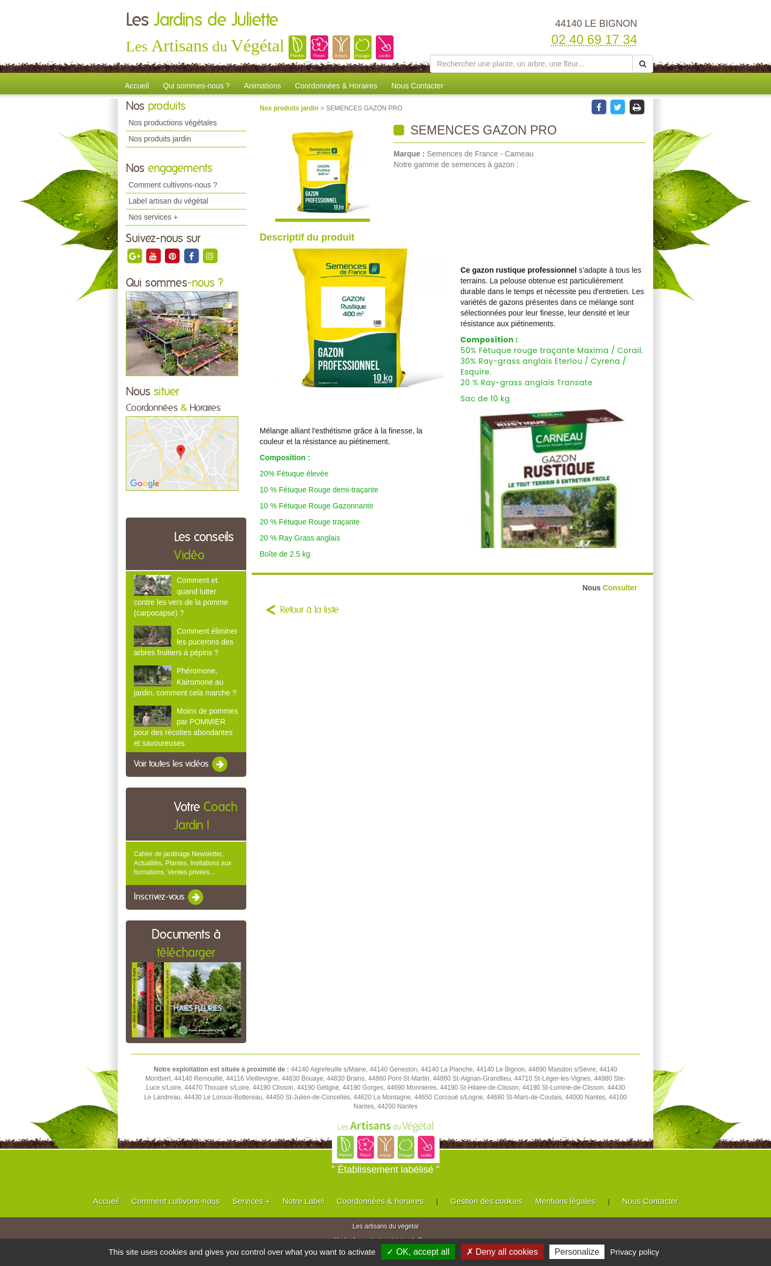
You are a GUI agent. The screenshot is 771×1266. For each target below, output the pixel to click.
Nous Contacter (417, 85)
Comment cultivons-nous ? (172, 185)
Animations (262, 85)
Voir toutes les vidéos (181, 764)
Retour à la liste (309, 610)
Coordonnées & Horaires (336, 85)
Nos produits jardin (159, 138)
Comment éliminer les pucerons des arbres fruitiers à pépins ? (186, 642)
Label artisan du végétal (168, 201)
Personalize (577, 1251)
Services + (251, 1200)
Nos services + (153, 217)
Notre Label (303, 1200)
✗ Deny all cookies (502, 1251)
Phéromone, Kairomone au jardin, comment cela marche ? (185, 681)
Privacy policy (635, 1251)
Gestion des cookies (486, 1200)
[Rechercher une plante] (531, 64)
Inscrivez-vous (169, 897)
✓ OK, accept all (418, 1251)
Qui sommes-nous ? (196, 85)
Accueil (137, 85)
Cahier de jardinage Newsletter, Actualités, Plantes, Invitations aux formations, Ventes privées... (182, 863)
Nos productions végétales (172, 122)
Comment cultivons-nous (176, 1200)
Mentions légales (565, 1200)
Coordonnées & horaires (380, 1200)
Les (202, 20)
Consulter (610, 588)
